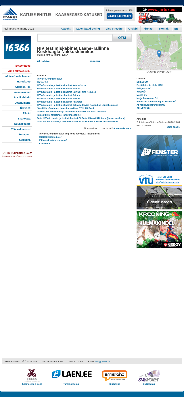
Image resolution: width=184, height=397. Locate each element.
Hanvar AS (42, 82)
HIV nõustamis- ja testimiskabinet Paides (58, 95)
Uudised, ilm (22, 86)
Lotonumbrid (22, 102)
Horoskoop (23, 81)
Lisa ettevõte (114, 28)
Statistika (24, 139)
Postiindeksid (22, 97)
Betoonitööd (23, 65)
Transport (24, 134)
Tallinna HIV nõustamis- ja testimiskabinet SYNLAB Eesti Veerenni (71, 111)
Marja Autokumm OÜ (147, 98)
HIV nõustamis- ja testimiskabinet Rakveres (59, 102)
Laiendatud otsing (88, 28)
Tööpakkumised (20, 129)
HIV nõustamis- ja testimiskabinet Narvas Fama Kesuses (66, 92)
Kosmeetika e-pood (32, 382)
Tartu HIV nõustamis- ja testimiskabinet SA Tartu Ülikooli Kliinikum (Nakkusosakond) (81, 118)
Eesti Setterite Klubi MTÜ (150, 85)
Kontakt (164, 28)
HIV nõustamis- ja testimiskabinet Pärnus (58, 98)
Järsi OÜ (141, 91)
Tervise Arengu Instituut (49, 79)
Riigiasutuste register (50, 137)
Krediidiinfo (45, 143)
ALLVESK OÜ (143, 108)
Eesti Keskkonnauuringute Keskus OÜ (157, 101)
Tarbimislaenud (71, 382)
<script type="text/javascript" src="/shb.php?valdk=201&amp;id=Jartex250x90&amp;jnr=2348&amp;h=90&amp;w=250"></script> (159, 15)
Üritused (25, 108)
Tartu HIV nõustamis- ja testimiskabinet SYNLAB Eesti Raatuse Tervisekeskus (77, 121)
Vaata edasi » (173, 127)
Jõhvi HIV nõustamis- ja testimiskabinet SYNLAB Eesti (65, 108)
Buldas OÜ (142, 82)
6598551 (94, 61)
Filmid (26, 113)
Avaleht (66, 28)
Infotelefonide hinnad (17, 76)
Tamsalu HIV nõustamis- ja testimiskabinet (59, 115)
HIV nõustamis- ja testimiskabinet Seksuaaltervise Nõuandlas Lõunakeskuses (77, 105)
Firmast (148, 28)
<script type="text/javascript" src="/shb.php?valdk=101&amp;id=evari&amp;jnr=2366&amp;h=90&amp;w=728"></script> (68, 15)
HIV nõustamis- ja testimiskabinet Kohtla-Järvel (62, 85)
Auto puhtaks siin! (19, 71)
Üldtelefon (43, 61)
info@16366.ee (102, 361)
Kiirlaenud (115, 382)
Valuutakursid (22, 92)
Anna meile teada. (122, 128)
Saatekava (24, 118)
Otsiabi (133, 28)
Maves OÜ (142, 95)
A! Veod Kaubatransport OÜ (151, 105)
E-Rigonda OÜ (144, 88)
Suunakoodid (22, 123)
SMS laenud (149, 382)
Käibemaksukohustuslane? (53, 140)
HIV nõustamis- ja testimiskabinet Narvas (58, 88)
